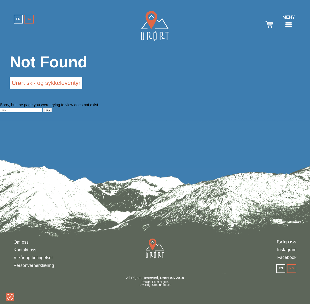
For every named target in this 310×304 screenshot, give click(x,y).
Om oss (21, 242)
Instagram (286, 249)
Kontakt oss (25, 250)
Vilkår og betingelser (33, 257)
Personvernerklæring (34, 265)
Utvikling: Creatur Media (155, 284)
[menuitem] (18, 19)
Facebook (286, 257)
